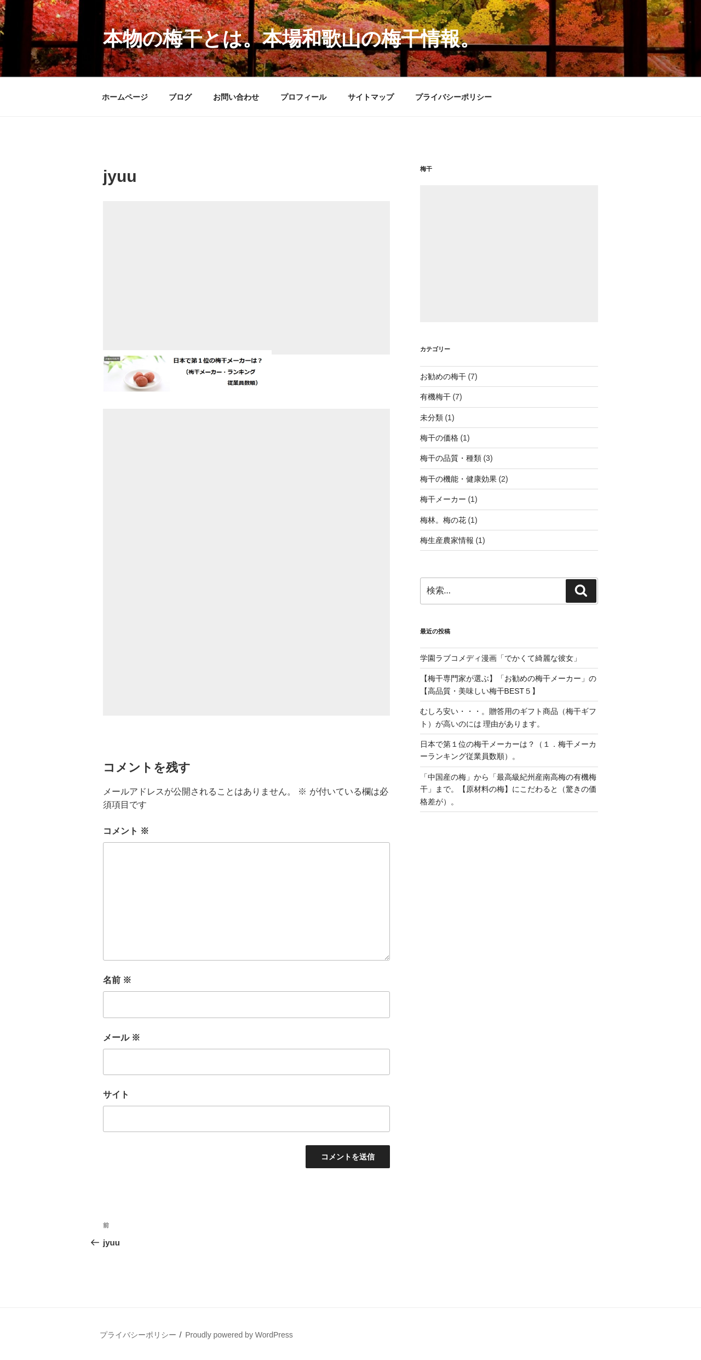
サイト (116, 1094)
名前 (117, 980)
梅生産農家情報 (447, 540)
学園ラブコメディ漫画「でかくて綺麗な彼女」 (500, 658)
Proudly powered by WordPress (239, 1334)
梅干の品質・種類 (450, 458)
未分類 (431, 417)
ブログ (180, 97)
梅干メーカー (443, 499)
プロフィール (303, 97)
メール (121, 1037)
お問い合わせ (236, 97)
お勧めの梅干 (443, 376)
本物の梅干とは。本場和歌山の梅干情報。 (291, 38)
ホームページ (125, 97)
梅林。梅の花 (443, 520)
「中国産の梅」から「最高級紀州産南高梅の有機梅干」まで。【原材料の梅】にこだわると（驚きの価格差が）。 (508, 789)
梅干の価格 (439, 437)
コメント (126, 831)
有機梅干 (435, 396)
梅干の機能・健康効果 (458, 479)
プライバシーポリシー (453, 97)
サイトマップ (371, 97)
